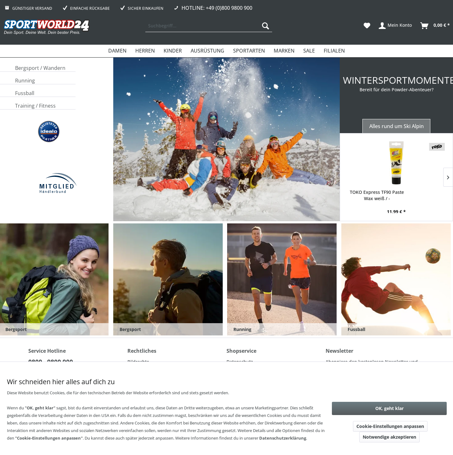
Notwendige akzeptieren (389, 437)
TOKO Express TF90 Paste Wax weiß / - (377, 195)
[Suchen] (265, 26)
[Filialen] (334, 51)
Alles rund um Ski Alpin (396, 126)
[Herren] (145, 51)
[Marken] (284, 51)
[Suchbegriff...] (208, 26)
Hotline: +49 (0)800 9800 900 (217, 7)
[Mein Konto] (395, 26)
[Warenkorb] (435, 26)
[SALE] (309, 51)
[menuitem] (208, 26)
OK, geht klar (389, 408)
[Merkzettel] (367, 26)
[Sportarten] (249, 51)
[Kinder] (172, 51)
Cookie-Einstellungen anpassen (390, 426)
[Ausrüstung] (207, 51)
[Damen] (117, 51)
